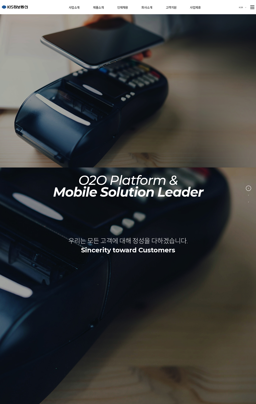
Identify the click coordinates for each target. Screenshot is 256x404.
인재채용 (122, 7)
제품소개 (98, 7)
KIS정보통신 (15, 7)
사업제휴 (195, 7)
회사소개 (146, 7)
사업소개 (74, 7)
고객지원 (171, 7)
